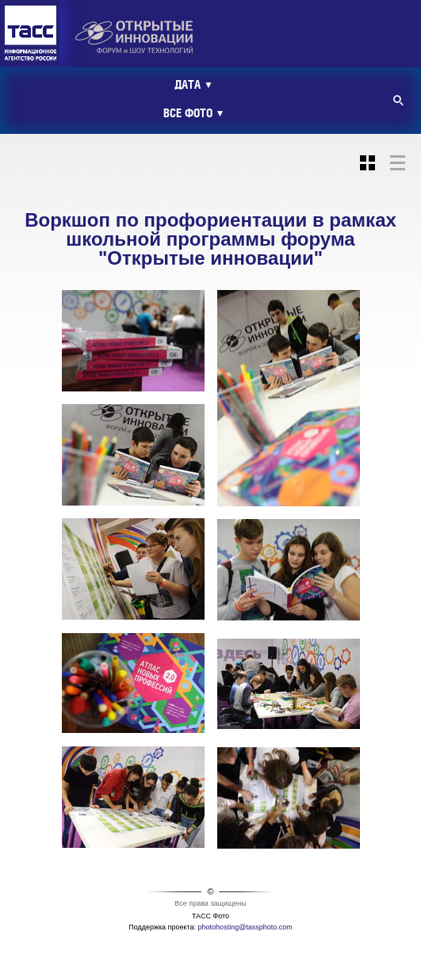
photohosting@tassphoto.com (245, 927)
